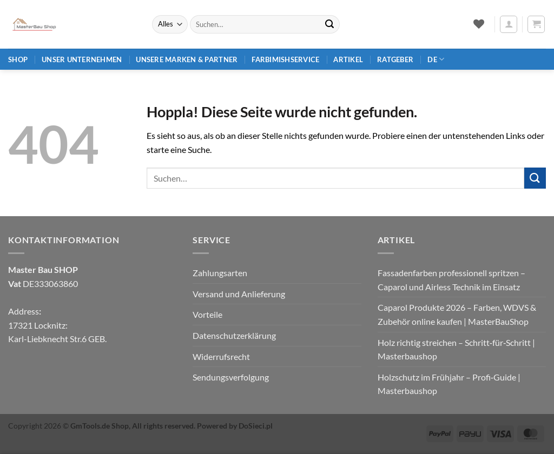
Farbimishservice (285, 59)
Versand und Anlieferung (239, 294)
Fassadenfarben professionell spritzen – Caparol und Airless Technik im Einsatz (451, 280)
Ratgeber (395, 59)
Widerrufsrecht (221, 356)
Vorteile (207, 314)
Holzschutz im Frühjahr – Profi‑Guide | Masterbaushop (449, 384)
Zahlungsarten (220, 273)
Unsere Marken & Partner (187, 59)
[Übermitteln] (329, 24)
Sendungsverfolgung (231, 377)
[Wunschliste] (478, 23)
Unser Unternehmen (82, 59)
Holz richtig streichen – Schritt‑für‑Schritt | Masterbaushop (457, 349)
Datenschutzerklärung (234, 335)
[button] (508, 24)
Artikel (348, 59)
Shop (18, 59)
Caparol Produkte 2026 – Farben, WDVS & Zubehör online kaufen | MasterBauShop (457, 314)
